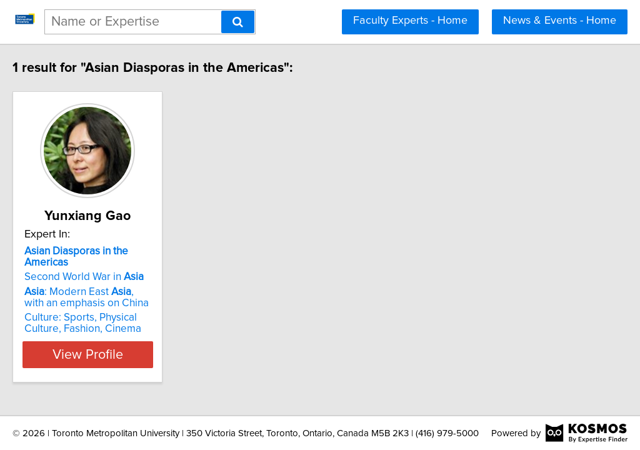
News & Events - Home (559, 20)
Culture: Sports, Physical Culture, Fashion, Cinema (126, 312)
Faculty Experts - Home (410, 20)
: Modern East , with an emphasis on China (123, 286)
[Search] (237, 22)
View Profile (129, 343)
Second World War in (110, 265)
